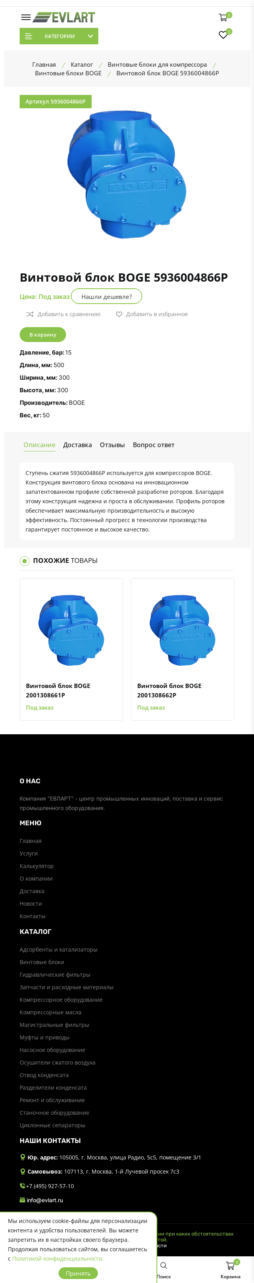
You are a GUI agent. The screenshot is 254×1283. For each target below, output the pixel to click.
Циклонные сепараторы (52, 1125)
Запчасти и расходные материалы (67, 987)
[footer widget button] (127, 781)
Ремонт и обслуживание (52, 1100)
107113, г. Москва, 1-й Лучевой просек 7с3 (121, 1171)
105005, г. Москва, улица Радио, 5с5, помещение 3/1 (130, 1157)
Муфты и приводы (45, 1037)
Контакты (33, 916)
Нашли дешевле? (106, 296)
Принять (78, 1273)
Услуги (29, 853)
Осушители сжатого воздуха (58, 1062)
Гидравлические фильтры (55, 974)
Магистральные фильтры (54, 1024)
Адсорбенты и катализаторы (59, 949)
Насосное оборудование (52, 1050)
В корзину (42, 334)
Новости (31, 903)
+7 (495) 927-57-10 (47, 1186)
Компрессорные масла (50, 1012)
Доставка (32, 891)
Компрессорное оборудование (61, 999)
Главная (31, 840)
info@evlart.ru (41, 1200)
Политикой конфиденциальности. (58, 1258)
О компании (36, 878)
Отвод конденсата (44, 1075)
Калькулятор (37, 866)
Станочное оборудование (54, 1112)
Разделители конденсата (53, 1087)
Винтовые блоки (42, 962)
